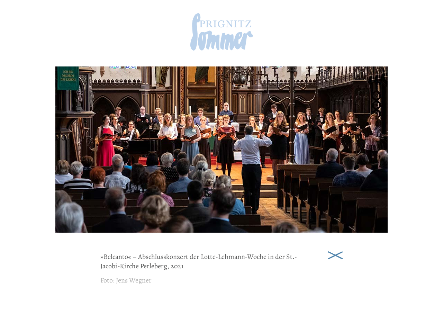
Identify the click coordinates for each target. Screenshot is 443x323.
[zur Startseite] (221, 48)
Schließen (335, 254)
